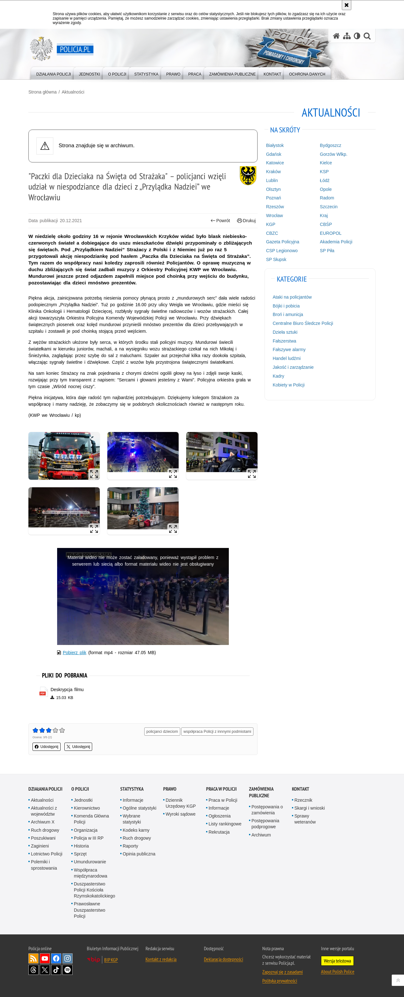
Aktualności (73, 91)
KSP (324, 171)
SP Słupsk (276, 259)
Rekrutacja (219, 832)
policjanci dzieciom (162, 731)
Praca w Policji (221, 789)
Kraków (273, 171)
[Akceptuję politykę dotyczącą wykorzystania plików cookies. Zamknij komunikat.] (346, 5)
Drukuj (246, 220)
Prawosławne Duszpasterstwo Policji (89, 909)
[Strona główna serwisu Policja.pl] (336, 36)
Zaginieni (40, 845)
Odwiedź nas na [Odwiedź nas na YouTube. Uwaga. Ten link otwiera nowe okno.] (45, 958)
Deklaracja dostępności (223, 959)
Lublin (272, 180)
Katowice (275, 162)
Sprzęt (80, 853)
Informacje (133, 800)
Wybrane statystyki (132, 818)
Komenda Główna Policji (91, 818)
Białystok (275, 145)
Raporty (130, 845)
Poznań (273, 197)
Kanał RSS (33, 958)
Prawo (169, 789)
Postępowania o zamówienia (267, 809)
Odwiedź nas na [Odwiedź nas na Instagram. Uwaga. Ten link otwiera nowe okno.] (67, 958)
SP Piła (327, 250)
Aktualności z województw (44, 811)
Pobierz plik (74, 652)
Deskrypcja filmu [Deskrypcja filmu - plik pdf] (67, 689)
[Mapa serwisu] (347, 36)
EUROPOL (331, 233)
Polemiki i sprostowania (44, 864)
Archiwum (261, 834)
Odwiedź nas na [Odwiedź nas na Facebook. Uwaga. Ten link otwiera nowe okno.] (56, 958)
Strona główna (42, 91)
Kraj (324, 215)
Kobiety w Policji (289, 384)
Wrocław (274, 215)
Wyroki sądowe (181, 814)
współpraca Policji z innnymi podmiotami (217, 731)
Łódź (325, 180)
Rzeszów (275, 206)
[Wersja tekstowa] (357, 36)
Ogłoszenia (220, 815)
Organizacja (86, 830)
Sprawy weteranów (305, 818)
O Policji (80, 789)
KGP (271, 224)
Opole (326, 189)
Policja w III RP (89, 838)
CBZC (272, 233)
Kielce (326, 162)
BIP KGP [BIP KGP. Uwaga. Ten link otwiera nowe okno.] (111, 960)
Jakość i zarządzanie (293, 367)
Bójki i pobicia (286, 305)
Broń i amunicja (288, 314)
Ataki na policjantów (292, 297)
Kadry (278, 376)
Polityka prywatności (279, 980)
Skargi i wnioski (309, 808)
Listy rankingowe (225, 823)
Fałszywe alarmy (289, 349)
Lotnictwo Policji (46, 853)
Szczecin (329, 206)
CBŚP (326, 224)
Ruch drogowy (45, 830)
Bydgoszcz (331, 145)
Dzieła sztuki (285, 332)
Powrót (220, 220)
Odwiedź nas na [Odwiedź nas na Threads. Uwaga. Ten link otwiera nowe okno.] (33, 970)
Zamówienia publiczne (261, 792)
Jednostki (83, 800)
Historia (81, 845)
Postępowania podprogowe (265, 823)
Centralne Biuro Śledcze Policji (303, 323)
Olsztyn (273, 189)
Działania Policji (45, 789)
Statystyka (132, 789)
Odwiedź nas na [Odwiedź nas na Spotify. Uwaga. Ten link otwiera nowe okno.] (67, 970)
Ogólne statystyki (140, 808)
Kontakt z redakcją (161, 959)
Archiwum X (43, 821)
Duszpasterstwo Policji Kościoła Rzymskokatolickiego (94, 889)
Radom (327, 197)
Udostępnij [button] (46, 747)
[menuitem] (53, 73)
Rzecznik (303, 800)
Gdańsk (273, 154)
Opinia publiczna (139, 853)
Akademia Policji (336, 241)
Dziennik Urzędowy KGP (181, 803)
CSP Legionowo (282, 250)
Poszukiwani (43, 838)
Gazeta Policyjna (282, 241)
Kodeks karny (136, 830)
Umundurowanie (90, 861)
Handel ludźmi (287, 358)
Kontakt (300, 789)
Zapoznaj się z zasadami (282, 972)
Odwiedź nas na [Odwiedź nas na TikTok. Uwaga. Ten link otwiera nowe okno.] (56, 970)
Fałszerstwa (284, 340)
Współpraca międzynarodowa (90, 872)
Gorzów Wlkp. (334, 154)
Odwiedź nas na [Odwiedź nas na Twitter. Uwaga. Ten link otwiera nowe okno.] (45, 970)
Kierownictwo (87, 808)
